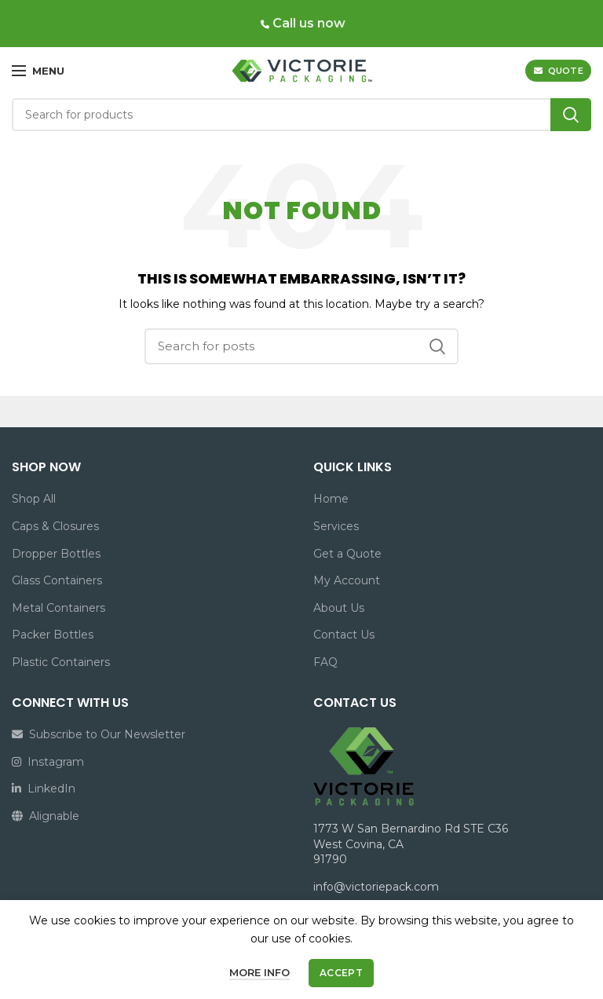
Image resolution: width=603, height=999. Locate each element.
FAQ (325, 662)
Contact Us (344, 635)
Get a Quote (347, 554)
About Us (338, 608)
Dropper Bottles (56, 554)
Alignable (45, 816)
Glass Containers (57, 580)
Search (570, 114)
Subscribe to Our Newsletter (98, 734)
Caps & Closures (55, 526)
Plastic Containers (61, 662)
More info (259, 972)
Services (336, 526)
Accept (341, 973)
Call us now (307, 23)
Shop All (34, 499)
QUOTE (558, 70)
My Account (346, 580)
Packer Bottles (52, 635)
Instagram (48, 762)
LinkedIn (43, 788)
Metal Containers (58, 608)
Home (331, 499)
